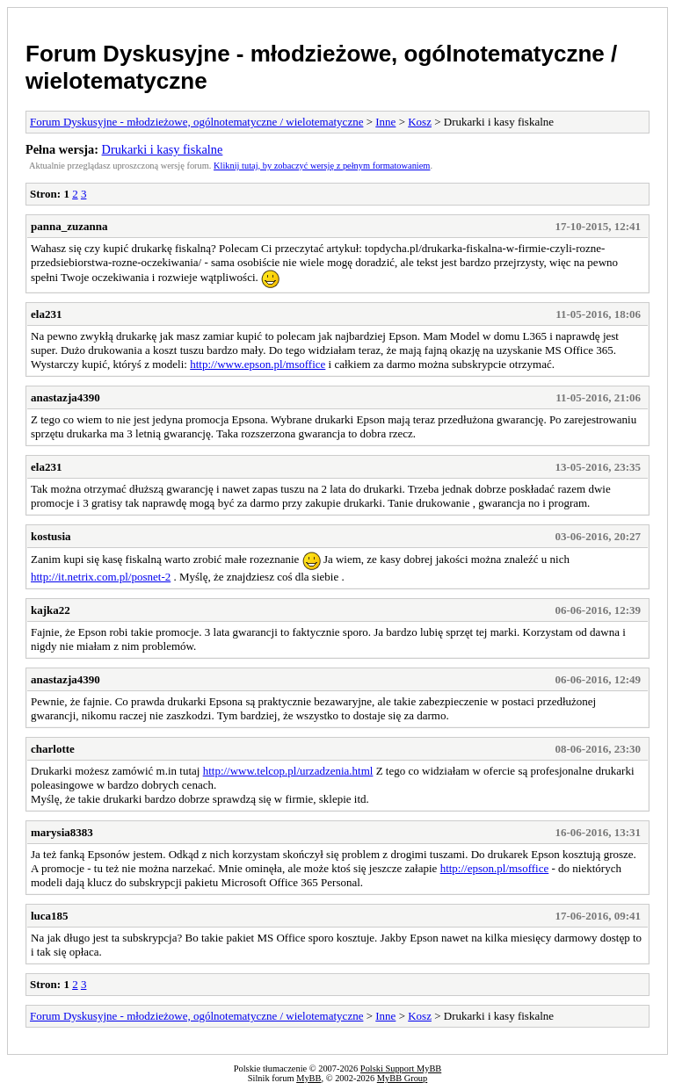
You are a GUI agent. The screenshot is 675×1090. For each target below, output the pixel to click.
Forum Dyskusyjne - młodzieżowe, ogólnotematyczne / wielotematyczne (196, 121)
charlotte (53, 748)
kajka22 (50, 610)
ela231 (46, 314)
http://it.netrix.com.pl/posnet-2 (101, 576)
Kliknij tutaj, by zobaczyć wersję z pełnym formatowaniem (322, 165)
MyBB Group (402, 1078)
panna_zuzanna (69, 226)
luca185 (50, 915)
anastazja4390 (65, 397)
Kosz (420, 121)
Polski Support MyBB (400, 1068)
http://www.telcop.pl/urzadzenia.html (288, 770)
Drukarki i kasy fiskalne (162, 149)
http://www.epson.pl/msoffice (257, 364)
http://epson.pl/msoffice (494, 868)
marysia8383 (62, 832)
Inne (385, 121)
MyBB (308, 1078)
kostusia (51, 536)
